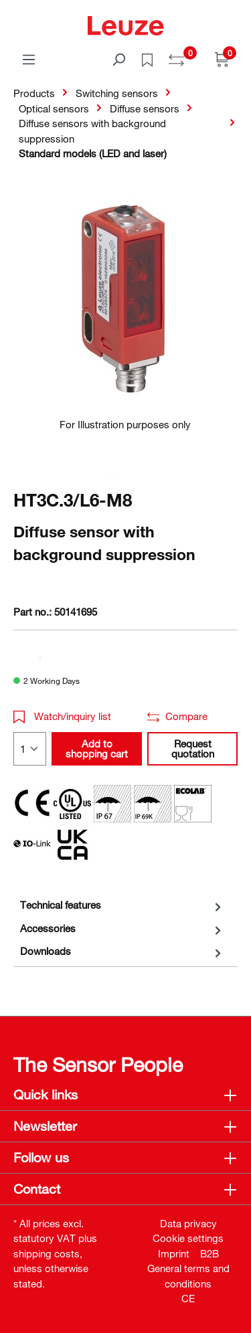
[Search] (118, 59)
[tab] (122, 905)
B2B (209, 1253)
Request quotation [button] (192, 748)
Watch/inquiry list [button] (62, 716)
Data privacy (188, 1223)
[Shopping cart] (222, 59)
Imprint (173, 1253)
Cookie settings (188, 1238)
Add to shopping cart (97, 748)
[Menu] (28, 59)
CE (188, 1298)
